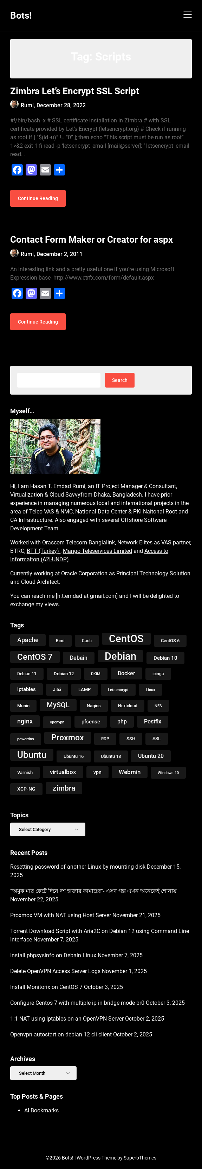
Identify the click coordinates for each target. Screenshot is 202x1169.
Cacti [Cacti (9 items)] (87, 640)
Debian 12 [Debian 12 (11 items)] (64, 673)
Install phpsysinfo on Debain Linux (53, 955)
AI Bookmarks (41, 1110)
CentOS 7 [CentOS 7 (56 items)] (35, 657)
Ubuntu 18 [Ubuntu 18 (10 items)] (111, 756)
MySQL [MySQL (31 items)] (58, 705)
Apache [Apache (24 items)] (28, 640)
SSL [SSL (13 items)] (156, 739)
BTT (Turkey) (43, 551)
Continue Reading (38, 198)
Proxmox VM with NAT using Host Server (60, 915)
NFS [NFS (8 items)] (158, 705)
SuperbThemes (140, 1158)
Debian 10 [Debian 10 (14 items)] (165, 658)
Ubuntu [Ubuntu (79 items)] (31, 754)
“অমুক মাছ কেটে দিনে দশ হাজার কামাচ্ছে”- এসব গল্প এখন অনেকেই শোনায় (93, 891)
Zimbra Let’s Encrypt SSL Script (74, 91)
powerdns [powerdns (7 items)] (25, 739)
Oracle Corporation (85, 573)
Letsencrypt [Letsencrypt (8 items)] (118, 689)
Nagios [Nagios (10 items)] (94, 705)
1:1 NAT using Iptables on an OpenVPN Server (67, 1018)
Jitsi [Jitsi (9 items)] (57, 689)
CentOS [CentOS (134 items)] (126, 639)
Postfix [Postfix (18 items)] (152, 721)
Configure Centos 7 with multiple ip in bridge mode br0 (77, 1002)
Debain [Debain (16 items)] (78, 657)
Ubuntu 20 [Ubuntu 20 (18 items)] (151, 756)
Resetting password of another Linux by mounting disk (77, 866)
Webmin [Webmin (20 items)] (130, 771)
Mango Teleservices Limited (97, 551)
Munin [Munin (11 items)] (23, 705)
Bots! (21, 15)
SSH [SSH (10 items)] (130, 738)
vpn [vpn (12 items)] (97, 772)
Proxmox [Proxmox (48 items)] (67, 737)
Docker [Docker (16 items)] (126, 673)
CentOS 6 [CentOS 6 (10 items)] (170, 640)
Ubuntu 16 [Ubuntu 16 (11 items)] (74, 756)
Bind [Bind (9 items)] (60, 640)
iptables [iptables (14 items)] (26, 689)
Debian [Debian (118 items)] (120, 656)
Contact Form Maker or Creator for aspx (91, 239)
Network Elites (135, 542)
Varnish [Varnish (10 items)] (25, 772)
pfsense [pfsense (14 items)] (91, 721)
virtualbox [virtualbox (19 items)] (63, 771)
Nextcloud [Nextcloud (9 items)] (127, 705)
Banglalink (102, 542)
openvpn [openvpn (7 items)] (57, 722)
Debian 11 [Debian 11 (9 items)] (27, 673)
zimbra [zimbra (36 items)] (64, 788)
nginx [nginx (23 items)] (25, 721)
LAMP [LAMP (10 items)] (84, 689)
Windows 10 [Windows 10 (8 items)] (168, 772)
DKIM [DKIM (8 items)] (95, 673)
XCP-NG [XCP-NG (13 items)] (26, 789)
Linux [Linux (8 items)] (150, 689)
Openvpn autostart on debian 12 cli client (61, 1034)
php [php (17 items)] (122, 721)
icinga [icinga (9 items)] (158, 673)
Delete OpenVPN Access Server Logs (55, 971)
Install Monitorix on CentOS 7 (46, 987)
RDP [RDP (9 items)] (105, 738)
